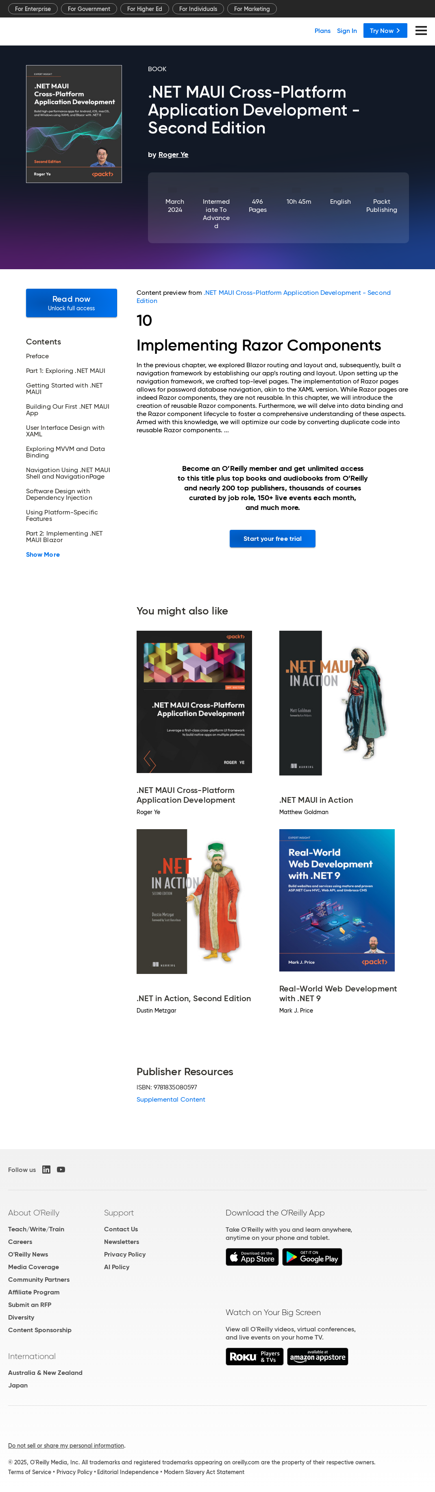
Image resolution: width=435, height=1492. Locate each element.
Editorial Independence (128, 1472)
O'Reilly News (28, 1254)
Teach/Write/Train (36, 1229)
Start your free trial (273, 538)
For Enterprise (33, 9)
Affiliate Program (34, 1292)
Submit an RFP (29, 1304)
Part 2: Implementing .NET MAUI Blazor (64, 536)
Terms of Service (29, 1472)
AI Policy (116, 1267)
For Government (89, 9)
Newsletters (121, 1241)
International (32, 1356)
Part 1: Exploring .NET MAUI (65, 371)
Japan (18, 1385)
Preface (37, 356)
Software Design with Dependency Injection (59, 494)
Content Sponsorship (40, 1330)
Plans (323, 30)
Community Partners (39, 1279)
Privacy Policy (125, 1254)
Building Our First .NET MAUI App (67, 409)
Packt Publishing (381, 205)
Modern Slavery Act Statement (204, 1472)
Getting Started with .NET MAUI (64, 388)
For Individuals (198, 9)
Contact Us (121, 1229)
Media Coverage (33, 1267)
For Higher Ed (144, 9)
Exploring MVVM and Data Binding (65, 452)
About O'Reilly (33, 1213)
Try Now (385, 30)
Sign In (347, 30)
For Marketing (252, 9)
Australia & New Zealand (45, 1372)
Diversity (21, 1317)
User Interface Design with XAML (65, 431)
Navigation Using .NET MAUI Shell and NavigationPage (68, 473)
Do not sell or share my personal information (66, 1445)
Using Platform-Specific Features (62, 515)
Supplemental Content (171, 1099)
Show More (43, 554)
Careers (20, 1241)
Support (119, 1213)
